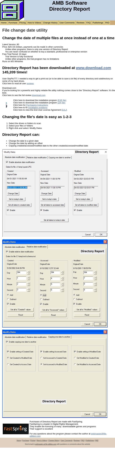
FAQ (88, 22)
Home (4, 22)
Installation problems (37, 107)
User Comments (67, 22)
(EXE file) (61, 100)
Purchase (13, 22)
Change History (50, 22)
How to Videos (34, 22)
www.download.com (93, 68)
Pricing (22, 22)
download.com (38, 95)
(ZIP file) (61, 102)
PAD (107, 22)
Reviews (80, 22)
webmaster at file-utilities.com (45, 444)
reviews (30, 83)
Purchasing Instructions (37, 105)
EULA (64, 110)
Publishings (98, 22)
